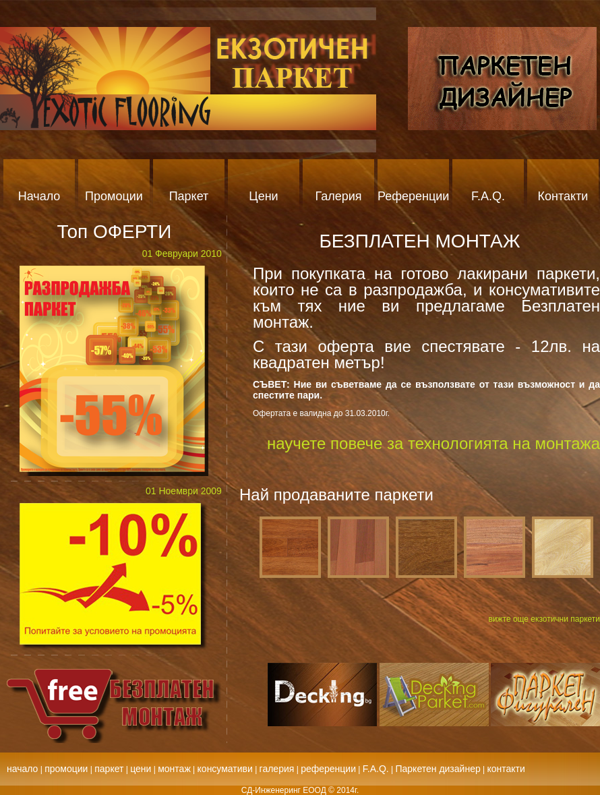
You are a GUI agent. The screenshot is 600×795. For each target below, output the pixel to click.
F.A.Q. (488, 196)
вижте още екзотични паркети (544, 619)
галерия (277, 768)
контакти (506, 768)
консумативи (225, 768)
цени (140, 768)
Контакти (563, 196)
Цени (263, 196)
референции (328, 768)
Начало (39, 196)
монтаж (174, 768)
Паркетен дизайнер (437, 768)
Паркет (189, 196)
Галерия (338, 196)
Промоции (114, 196)
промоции (66, 768)
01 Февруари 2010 (182, 253)
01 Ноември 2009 (184, 490)
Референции (413, 196)
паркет (108, 768)
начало (22, 768)
